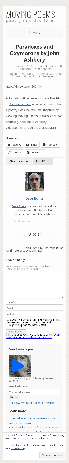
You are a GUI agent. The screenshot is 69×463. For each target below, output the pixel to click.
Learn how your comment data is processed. (33, 340)
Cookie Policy (18, 448)
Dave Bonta (45, 66)
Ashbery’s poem (20, 104)
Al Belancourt (48, 76)
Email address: (18, 391)
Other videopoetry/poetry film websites (32, 423)
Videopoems (43, 69)
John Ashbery (24, 74)
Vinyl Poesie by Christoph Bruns (44, 248)
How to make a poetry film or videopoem (34, 432)
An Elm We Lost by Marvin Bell (24, 250)
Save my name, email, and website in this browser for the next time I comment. (33, 325)
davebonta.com (22, 221)
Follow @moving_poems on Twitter (33, 407)
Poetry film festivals (21, 427)
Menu (36, 32)
